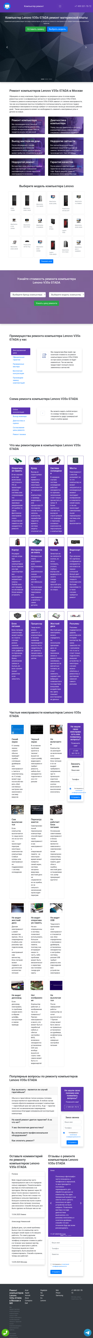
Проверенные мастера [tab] (18, 365)
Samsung (59, 1295)
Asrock (27, 1295)
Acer (26, 1290)
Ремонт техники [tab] (19, 434)
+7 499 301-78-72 (83, 6)
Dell (26, 1303)
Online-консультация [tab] (18, 411)
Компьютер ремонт (34, 6)
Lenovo (43, 1301)
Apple (27, 1293)
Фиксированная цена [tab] (19, 351)
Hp (41, 1293)
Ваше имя (75, 770)
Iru (41, 1298)
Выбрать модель (57, 29)
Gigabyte (43, 1290)
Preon (58, 1293)
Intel (42, 1295)
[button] (50, 1203)
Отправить (75, 797)
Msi (57, 1290)
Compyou (28, 1301)
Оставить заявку (35, 29)
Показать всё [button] (46, 261)
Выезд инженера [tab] (20, 416)
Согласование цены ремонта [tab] (18, 429)
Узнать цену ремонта (46, 303)
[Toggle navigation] (60, 6)
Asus (27, 1298)
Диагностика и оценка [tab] (19, 422)
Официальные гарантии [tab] (18, 358)
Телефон (75, 779)
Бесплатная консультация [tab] (18, 372)
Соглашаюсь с (79, 790)
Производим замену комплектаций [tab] (19, 380)
